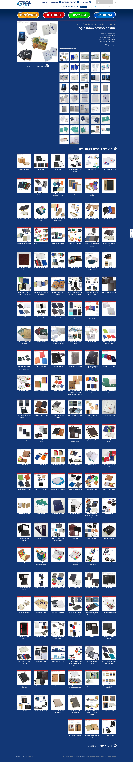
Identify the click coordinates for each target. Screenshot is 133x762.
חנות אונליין (83, 7)
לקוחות (91, 7)
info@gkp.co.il (83, 756)
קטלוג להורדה (132, 233)
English (64, 7)
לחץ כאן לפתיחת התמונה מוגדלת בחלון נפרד (37, 66)
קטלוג (96, 7)
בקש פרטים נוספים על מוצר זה (68, 49)
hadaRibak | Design (20, 756)
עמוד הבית (113, 7)
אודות (107, 7)
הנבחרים (101, 7)
